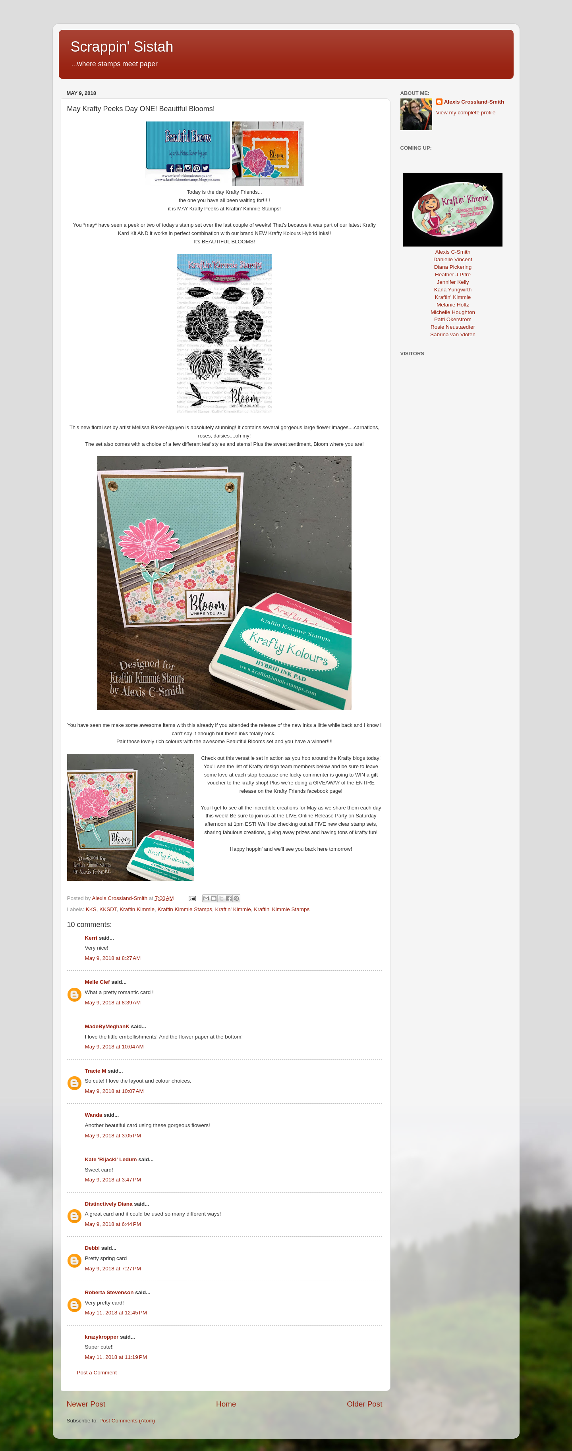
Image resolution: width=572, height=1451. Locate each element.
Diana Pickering (453, 267)
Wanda (93, 1115)
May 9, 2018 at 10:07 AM (114, 1091)
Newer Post (86, 1404)
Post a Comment (97, 1373)
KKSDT (108, 909)
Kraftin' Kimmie (233, 909)
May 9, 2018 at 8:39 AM (113, 1003)
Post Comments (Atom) (127, 1421)
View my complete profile (466, 113)
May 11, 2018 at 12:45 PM (116, 1313)
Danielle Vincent (452, 259)
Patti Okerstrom (453, 319)
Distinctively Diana (109, 1204)
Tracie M (95, 1071)
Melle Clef (97, 982)
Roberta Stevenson (109, 1292)
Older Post (364, 1404)
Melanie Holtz (453, 305)
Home (226, 1404)
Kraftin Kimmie (137, 909)
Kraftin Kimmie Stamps (185, 909)
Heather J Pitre (453, 274)
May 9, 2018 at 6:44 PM (113, 1224)
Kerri (91, 938)
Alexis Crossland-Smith (474, 102)
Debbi (92, 1248)
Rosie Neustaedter (453, 327)
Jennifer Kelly (453, 282)
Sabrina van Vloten (452, 334)
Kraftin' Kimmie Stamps (281, 909)
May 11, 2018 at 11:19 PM (116, 1357)
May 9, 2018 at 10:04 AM (114, 1047)
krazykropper (102, 1337)
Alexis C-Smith (453, 252)
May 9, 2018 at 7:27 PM (113, 1269)
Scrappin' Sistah (122, 47)
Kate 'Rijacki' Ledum (111, 1159)
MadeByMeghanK (107, 1026)
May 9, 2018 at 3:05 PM (113, 1136)
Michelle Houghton (453, 312)
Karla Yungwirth (453, 290)
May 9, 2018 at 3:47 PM (113, 1180)
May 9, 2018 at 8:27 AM (113, 958)
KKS (91, 909)
